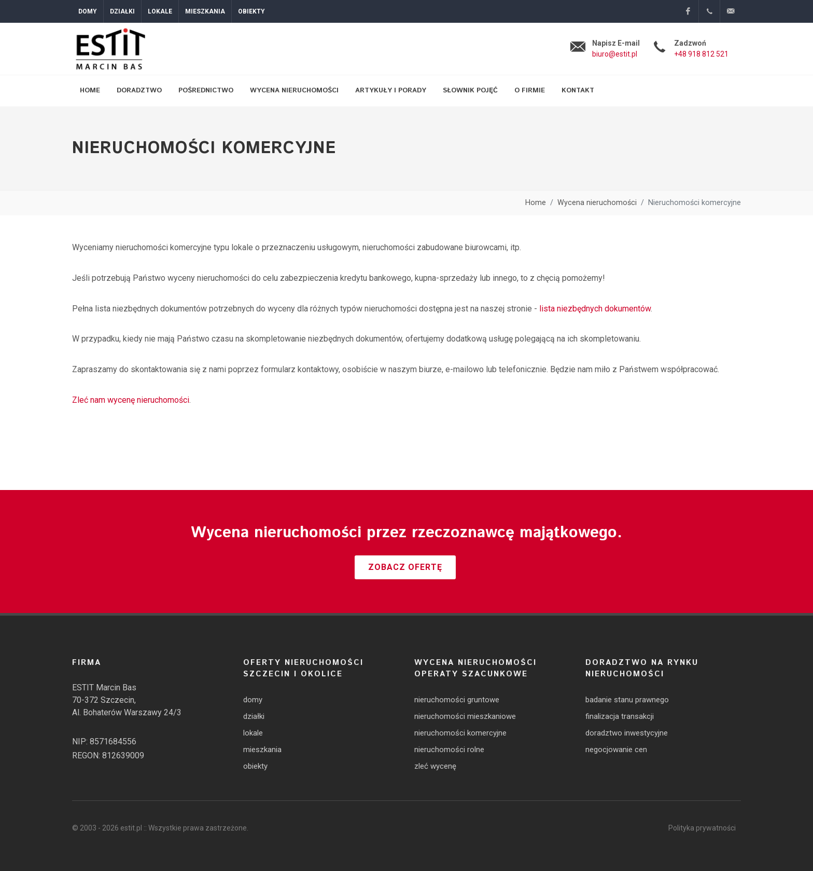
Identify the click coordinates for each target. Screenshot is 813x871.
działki (253, 716)
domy (252, 699)
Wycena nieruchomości (597, 202)
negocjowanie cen (616, 749)
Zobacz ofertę (405, 567)
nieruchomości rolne (449, 749)
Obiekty (251, 11)
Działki (122, 11)
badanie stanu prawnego (627, 699)
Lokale (160, 11)
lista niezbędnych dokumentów (595, 309)
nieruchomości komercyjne (460, 733)
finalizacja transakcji (619, 716)
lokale (253, 733)
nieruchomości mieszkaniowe (465, 716)
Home (535, 202)
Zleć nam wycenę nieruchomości (130, 400)
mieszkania (262, 749)
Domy (87, 11)
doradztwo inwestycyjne (626, 733)
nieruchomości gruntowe (456, 699)
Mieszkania (205, 11)
